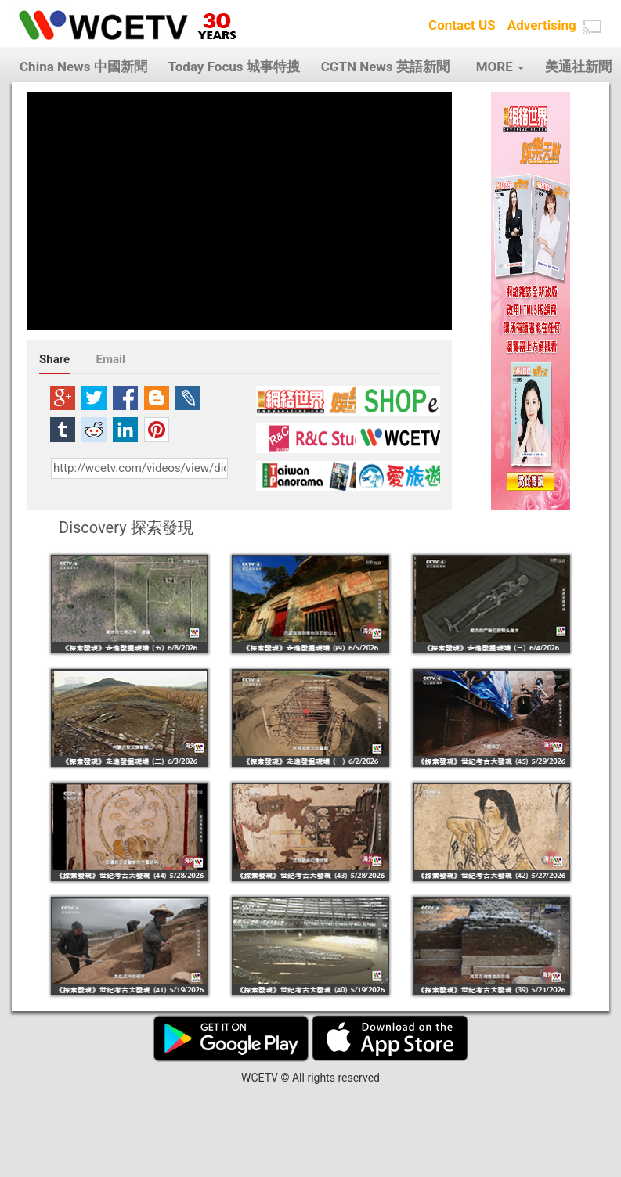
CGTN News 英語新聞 (385, 66)
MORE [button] (500, 66)
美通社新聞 (578, 66)
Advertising (541, 25)
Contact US (462, 25)
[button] (592, 26)
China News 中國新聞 (83, 66)
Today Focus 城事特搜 (234, 66)
